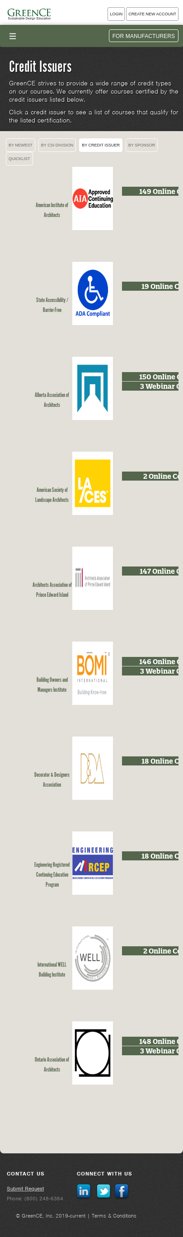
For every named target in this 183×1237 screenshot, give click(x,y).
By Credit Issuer (101, 145)
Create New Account (152, 14)
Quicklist (19, 158)
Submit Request (25, 1188)
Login (116, 14)
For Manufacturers (144, 36)
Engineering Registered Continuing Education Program (52, 875)
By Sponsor (141, 145)
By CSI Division (57, 145)
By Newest (21, 145)
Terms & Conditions (114, 1215)
